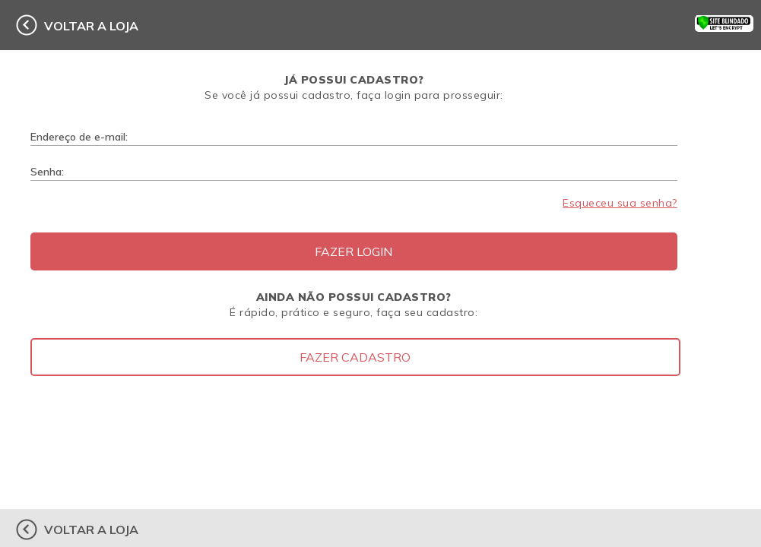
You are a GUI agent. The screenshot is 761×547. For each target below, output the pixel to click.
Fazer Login (353, 251)
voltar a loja (91, 25)
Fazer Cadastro (355, 357)
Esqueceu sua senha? (620, 203)
